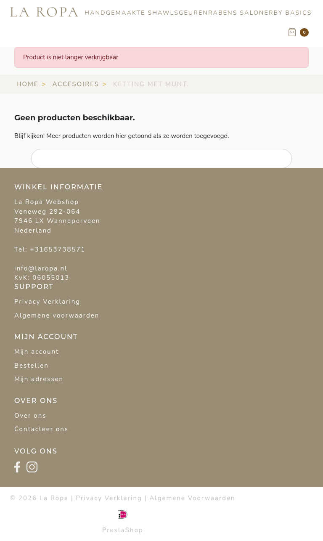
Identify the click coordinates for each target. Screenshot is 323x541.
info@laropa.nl (40, 268)
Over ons (30, 415)
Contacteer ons (41, 429)
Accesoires (75, 84)
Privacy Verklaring (47, 301)
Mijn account (36, 351)
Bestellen (31, 365)
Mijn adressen (39, 379)
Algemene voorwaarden (56, 315)
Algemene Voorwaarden (192, 498)
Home (27, 84)
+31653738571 (58, 249)
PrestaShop (122, 530)
